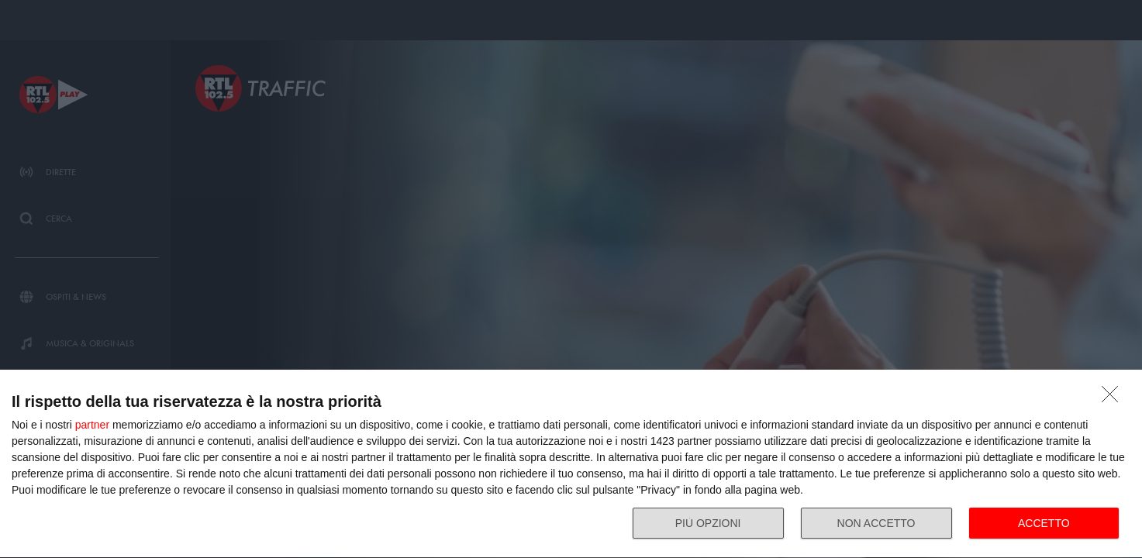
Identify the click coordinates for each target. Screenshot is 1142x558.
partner (92, 424)
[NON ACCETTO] (1114, 398)
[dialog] (571, 464)
